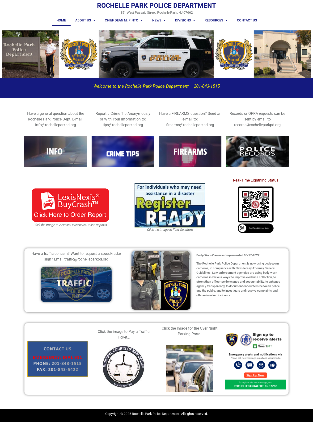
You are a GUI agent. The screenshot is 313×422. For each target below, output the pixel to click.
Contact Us (247, 20)
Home (61, 20)
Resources (216, 20)
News (159, 20)
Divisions (185, 20)
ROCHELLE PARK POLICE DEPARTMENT (156, 5)
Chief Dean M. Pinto (124, 20)
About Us (85, 20)
